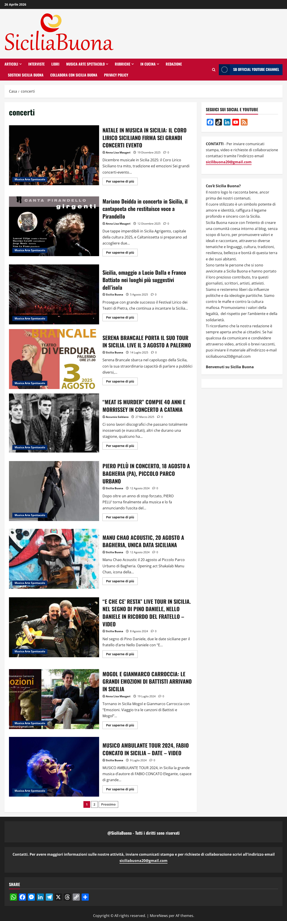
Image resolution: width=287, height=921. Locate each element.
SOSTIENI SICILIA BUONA (25, 75)
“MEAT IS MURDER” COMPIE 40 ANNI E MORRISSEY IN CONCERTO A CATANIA (54, 423)
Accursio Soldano (117, 417)
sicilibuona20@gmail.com (229, 162)
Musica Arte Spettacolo (85, 64)
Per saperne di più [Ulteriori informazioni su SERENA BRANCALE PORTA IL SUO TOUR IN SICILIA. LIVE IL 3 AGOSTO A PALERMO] (122, 382)
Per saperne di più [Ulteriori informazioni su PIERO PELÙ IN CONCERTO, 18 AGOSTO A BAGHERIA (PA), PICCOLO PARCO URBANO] (122, 518)
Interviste (36, 64)
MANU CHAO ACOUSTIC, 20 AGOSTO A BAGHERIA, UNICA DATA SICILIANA (54, 559)
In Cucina (148, 64)
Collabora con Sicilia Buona (73, 75)
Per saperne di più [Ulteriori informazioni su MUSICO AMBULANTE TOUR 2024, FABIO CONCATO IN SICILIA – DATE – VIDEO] (122, 790)
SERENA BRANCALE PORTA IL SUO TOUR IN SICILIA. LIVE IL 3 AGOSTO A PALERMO (54, 359)
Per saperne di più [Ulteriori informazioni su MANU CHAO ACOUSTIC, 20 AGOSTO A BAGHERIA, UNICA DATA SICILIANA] (122, 582)
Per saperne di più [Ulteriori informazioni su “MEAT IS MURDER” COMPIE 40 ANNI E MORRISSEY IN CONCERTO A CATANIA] (122, 446)
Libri (55, 64)
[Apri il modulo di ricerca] (213, 69)
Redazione (174, 64)
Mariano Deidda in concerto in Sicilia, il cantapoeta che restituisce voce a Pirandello (54, 226)
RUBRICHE (122, 64)
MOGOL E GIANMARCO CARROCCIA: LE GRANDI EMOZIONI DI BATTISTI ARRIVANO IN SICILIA (54, 699)
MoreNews (159, 915)
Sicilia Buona (114, 294)
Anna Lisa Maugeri (118, 152)
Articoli (11, 64)
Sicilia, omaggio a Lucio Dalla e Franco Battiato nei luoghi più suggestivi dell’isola (54, 294)
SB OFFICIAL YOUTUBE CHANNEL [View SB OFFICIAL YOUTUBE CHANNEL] (249, 69)
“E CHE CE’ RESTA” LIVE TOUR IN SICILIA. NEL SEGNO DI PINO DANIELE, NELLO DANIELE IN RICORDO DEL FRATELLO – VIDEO (54, 627)
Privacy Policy (116, 75)
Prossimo (108, 804)
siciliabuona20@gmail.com (143, 860)
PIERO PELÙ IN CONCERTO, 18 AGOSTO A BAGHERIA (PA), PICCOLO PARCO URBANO (54, 491)
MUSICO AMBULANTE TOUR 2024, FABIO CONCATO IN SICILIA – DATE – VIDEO (54, 767)
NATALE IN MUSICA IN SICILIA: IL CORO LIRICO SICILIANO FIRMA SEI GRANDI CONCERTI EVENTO (54, 155)
